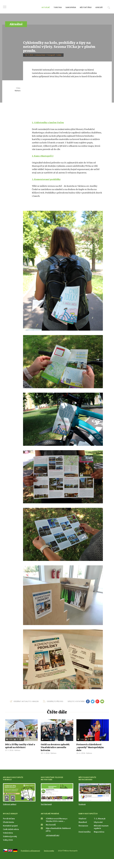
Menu (4, 7)
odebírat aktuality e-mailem (26, 701)
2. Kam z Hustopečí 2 (42, 156)
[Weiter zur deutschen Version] (15, 850)
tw (92, 701)
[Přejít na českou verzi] (5, 850)
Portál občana (9, 818)
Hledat (109, 7)
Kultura (17, 91)
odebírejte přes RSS (55, 701)
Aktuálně (46, 7)
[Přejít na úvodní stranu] (24, 7)
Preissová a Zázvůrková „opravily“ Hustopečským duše (90, 747)
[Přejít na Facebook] (95, 792)
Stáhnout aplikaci (9, 804)
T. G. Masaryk (99, 818)
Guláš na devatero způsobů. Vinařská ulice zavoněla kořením (55, 747)
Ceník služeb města (11, 829)
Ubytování (98, 822)
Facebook (82, 804)
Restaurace (83, 826)
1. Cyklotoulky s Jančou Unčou (48, 122)
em (102, 701)
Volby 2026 (8, 840)
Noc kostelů (51, 825)
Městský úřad (86, 7)
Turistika (58, 7)
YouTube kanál (46, 804)
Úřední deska (8, 822)
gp (97, 701)
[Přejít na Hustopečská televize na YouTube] (57, 792)
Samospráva (70, 7)
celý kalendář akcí (52, 835)
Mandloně (83, 822)
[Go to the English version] (10, 850)
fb (88, 701)
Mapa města (99, 832)
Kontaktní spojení (10, 826)
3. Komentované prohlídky (46, 179)
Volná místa (8, 833)
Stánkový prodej (10, 836)
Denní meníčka (85, 832)
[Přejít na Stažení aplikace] (19, 792)
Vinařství (82, 818)
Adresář (99, 7)
